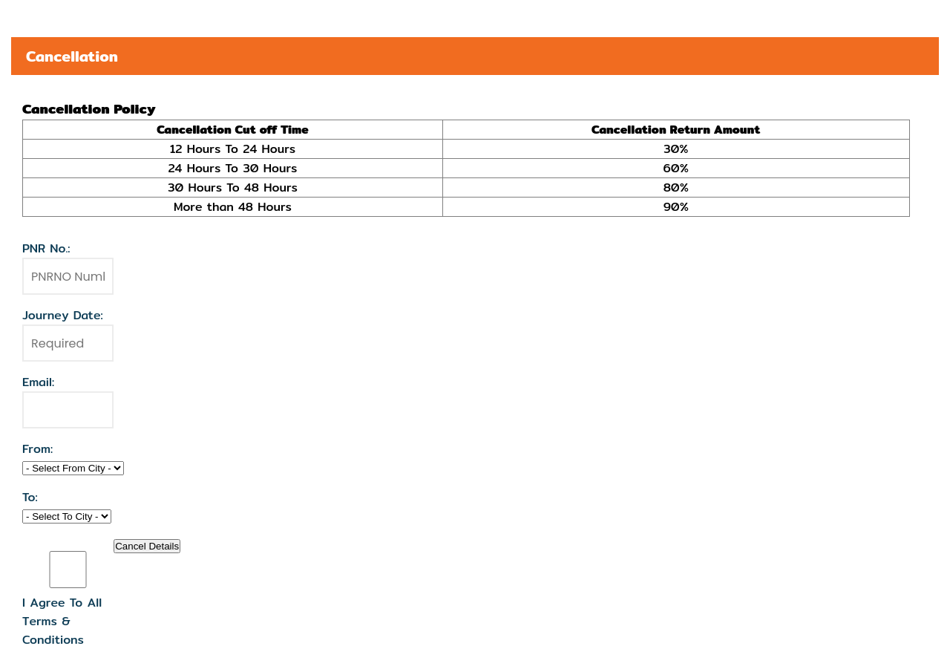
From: (37, 449)
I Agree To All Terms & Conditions (62, 621)
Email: (38, 382)
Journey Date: (62, 315)
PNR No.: (46, 248)
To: (30, 497)
